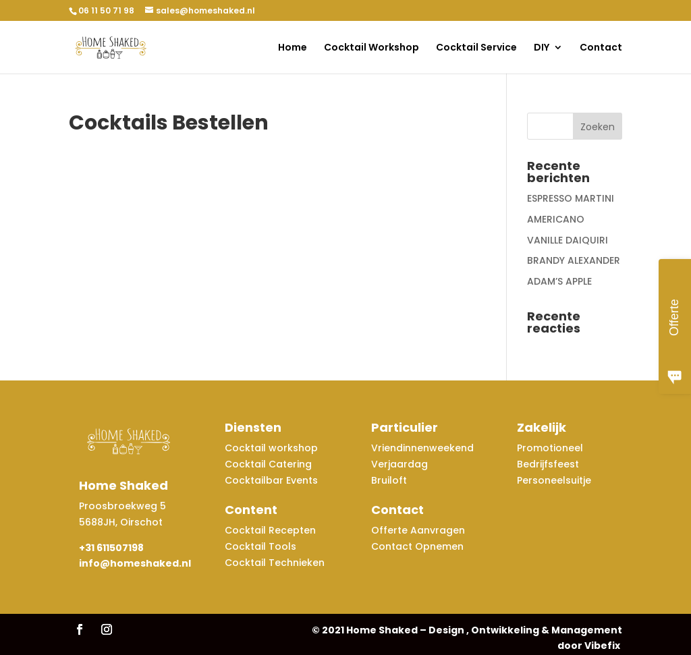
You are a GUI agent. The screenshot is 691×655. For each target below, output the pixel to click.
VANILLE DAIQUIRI (567, 240)
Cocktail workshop (273, 448)
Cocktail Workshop (371, 48)
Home (292, 48)
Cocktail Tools (260, 546)
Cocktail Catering (268, 464)
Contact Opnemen (417, 546)
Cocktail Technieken (275, 562)
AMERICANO (555, 219)
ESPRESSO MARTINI (570, 198)
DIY (541, 48)
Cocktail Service (476, 48)
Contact (601, 48)
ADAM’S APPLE (559, 281)
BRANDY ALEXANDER (573, 260)
